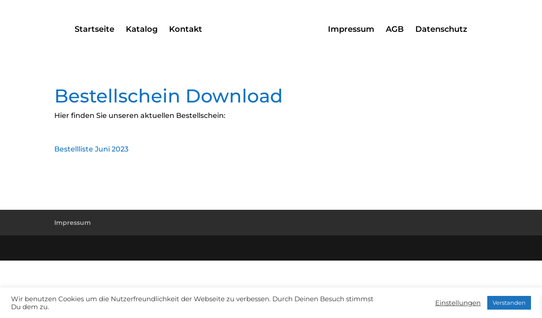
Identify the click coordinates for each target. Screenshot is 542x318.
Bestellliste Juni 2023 (91, 149)
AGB (395, 30)
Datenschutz (441, 30)
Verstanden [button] (509, 302)
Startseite (94, 30)
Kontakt (185, 30)
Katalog (142, 30)
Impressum (351, 30)
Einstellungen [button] (458, 303)
